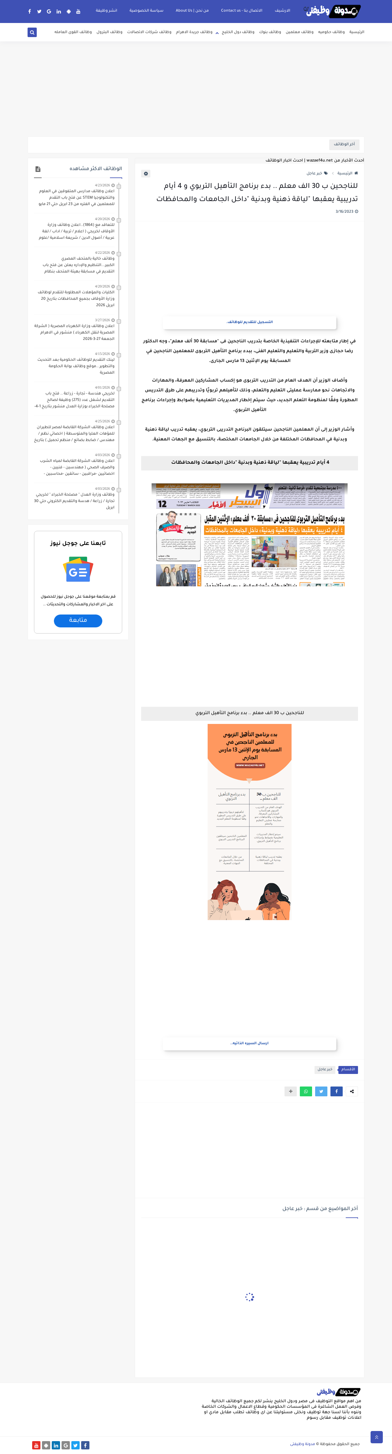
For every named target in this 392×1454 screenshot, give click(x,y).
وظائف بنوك (270, 32)
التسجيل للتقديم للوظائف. (249, 323)
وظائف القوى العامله (73, 32)
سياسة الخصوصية (147, 11)
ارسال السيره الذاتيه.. (249, 1044)
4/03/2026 (102, 455)
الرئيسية (356, 32)
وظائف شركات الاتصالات (149, 32)
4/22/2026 (102, 252)
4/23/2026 (102, 185)
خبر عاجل (317, 174)
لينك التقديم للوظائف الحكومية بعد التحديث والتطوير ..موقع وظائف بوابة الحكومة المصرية (76, 366)
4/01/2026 (102, 387)
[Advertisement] (196, 89)
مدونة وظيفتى (302, 1444)
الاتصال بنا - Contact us (241, 11)
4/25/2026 (102, 421)
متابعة (78, 621)
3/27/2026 (102, 320)
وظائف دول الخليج (238, 32)
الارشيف (282, 11)
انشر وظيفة (106, 11)
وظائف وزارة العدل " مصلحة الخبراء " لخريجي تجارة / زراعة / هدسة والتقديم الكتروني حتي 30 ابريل (74, 501)
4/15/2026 (102, 354)
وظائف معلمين (300, 32)
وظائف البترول (109, 32)
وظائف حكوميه (331, 32)
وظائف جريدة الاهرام (194, 32)
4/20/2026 (102, 219)
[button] (336, 1091)
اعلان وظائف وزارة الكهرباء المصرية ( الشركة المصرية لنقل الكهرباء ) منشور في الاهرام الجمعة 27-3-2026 (74, 332)
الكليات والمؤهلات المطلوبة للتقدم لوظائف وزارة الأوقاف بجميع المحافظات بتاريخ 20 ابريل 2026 (76, 299)
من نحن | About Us (192, 11)
